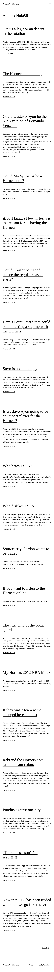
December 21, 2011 (9, 302)
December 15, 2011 (9, 833)
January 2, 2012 (8, 54)
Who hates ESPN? (17, 466)
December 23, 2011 (9, 156)
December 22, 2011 (9, 250)
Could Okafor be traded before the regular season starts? (23, 274)
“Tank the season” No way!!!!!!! (20, 854)
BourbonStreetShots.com (11, 4)
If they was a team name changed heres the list (22, 712)
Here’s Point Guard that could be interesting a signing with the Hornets (26, 326)
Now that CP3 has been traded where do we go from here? (27, 902)
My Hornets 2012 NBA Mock (26, 672)
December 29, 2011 (9, 97)
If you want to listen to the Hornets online (24, 590)
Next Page (46, 948)
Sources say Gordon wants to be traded (26, 551)
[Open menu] (50, 4)
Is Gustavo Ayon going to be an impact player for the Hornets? (25, 416)
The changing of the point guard (23, 627)
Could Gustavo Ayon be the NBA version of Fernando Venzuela (25, 121)
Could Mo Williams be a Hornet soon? (22, 178)
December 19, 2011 (9, 446)
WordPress (47, 965)
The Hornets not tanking (22, 73)
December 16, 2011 (9, 605)
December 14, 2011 (9, 930)
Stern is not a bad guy (20, 368)
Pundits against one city (22, 810)
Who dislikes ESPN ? (20, 506)
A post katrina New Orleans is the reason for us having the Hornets (27, 223)
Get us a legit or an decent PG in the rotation (26, 31)
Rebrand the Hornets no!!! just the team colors (24, 762)
